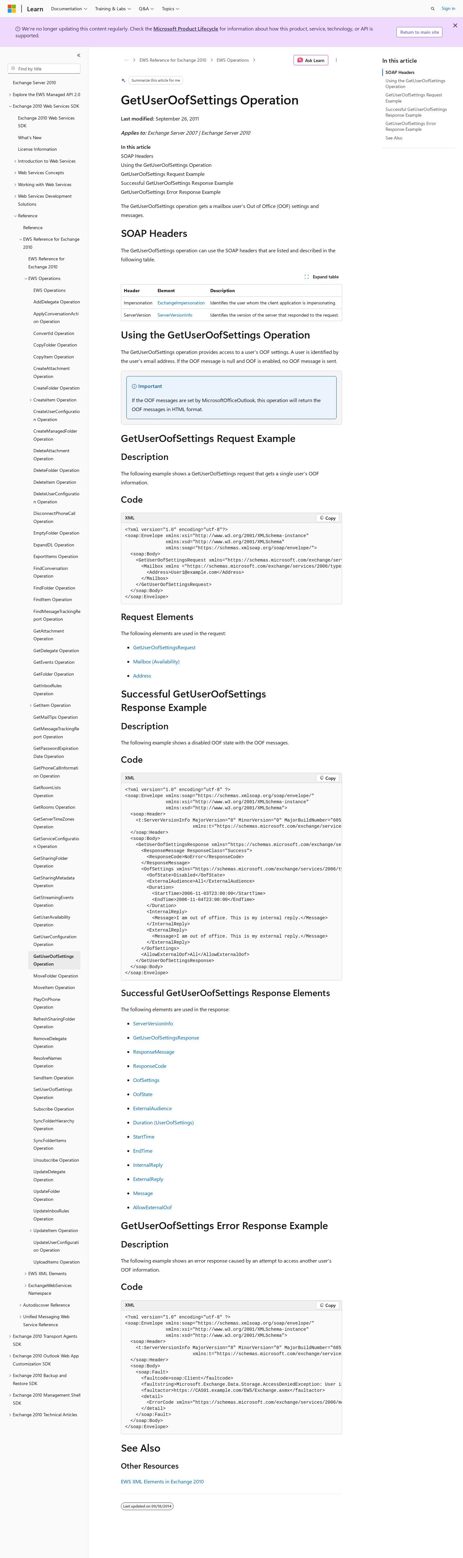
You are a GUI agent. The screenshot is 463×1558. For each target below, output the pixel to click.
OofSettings (146, 1079)
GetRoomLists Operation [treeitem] (47, 791)
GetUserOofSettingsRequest (164, 647)
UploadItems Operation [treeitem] (56, 1262)
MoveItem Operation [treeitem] (54, 987)
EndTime (142, 1150)
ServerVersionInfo (175, 315)
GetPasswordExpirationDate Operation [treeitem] (55, 752)
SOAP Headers (400, 72)
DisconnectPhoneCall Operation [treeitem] (54, 517)
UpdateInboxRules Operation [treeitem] (51, 1215)
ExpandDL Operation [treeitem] (53, 545)
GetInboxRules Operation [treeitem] (47, 689)
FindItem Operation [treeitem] (52, 599)
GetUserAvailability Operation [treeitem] (51, 921)
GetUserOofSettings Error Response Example (411, 126)
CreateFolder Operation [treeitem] (56, 388)
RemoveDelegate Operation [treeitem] (50, 1042)
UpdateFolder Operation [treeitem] (46, 1195)
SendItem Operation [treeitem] (53, 1078)
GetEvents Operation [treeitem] (54, 662)
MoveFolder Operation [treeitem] (55, 976)
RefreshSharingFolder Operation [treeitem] (54, 1023)
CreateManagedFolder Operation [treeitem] (55, 435)
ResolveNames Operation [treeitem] (47, 1062)
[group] (231, 563)
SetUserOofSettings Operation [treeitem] (52, 1093)
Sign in (448, 8)
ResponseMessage (153, 1051)
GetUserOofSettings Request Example (414, 98)
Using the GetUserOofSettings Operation (415, 83)
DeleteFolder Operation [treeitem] (56, 470)
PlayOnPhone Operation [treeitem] (46, 1003)
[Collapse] (79, 55)
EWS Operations (233, 60)
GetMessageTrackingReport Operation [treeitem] (56, 732)
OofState (142, 1094)
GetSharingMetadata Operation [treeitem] (54, 882)
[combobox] (44, 69)
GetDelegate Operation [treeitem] (56, 650)
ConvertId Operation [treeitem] (53, 333)
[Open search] (432, 8)
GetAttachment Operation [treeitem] (48, 635)
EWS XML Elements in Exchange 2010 (162, 1481)
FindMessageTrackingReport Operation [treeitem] (56, 615)
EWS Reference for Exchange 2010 (173, 60)
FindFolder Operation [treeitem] (54, 588)
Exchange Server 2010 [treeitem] (34, 82)
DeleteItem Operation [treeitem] (54, 482)
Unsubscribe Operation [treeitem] (56, 1160)
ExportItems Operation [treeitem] (55, 556)
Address (142, 675)
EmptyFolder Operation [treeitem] (56, 533)
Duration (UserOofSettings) (163, 1122)
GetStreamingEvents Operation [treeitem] (53, 901)
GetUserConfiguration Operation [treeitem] (55, 940)
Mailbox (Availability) (156, 661)
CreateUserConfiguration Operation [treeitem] (56, 415)
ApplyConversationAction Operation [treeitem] (55, 318)
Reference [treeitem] (32, 227)
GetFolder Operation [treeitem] (53, 674)
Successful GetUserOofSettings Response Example (416, 112)
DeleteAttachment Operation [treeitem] (51, 454)
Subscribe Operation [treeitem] (53, 1109)
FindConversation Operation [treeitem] (50, 572)
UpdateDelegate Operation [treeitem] (49, 1175)
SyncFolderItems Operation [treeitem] (49, 1144)
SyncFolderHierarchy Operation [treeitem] (53, 1125)
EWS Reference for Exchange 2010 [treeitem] (46, 263)
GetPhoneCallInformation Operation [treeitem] (55, 772)
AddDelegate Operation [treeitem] (56, 302)
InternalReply (148, 1164)
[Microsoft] (12, 9)
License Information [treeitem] (37, 149)
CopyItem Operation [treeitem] (53, 357)
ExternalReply (148, 1178)
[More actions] (336, 60)
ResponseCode (149, 1065)
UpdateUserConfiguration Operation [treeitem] (56, 1246)
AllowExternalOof (152, 1207)
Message (143, 1193)
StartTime (143, 1136)
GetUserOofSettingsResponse (166, 1037)
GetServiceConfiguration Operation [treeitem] (56, 842)
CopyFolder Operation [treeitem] (55, 345)
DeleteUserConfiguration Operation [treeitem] (56, 498)
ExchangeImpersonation (181, 303)
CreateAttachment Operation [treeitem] (51, 372)
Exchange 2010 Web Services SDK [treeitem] (46, 122)
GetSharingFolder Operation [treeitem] (50, 862)
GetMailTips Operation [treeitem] (55, 717)
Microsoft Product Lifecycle (185, 28)
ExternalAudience (152, 1108)
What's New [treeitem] (29, 137)
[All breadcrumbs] (126, 60)
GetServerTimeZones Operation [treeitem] (53, 823)
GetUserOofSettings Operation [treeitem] (53, 960)
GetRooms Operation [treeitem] (54, 807)
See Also (394, 138)
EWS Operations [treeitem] (49, 290)
